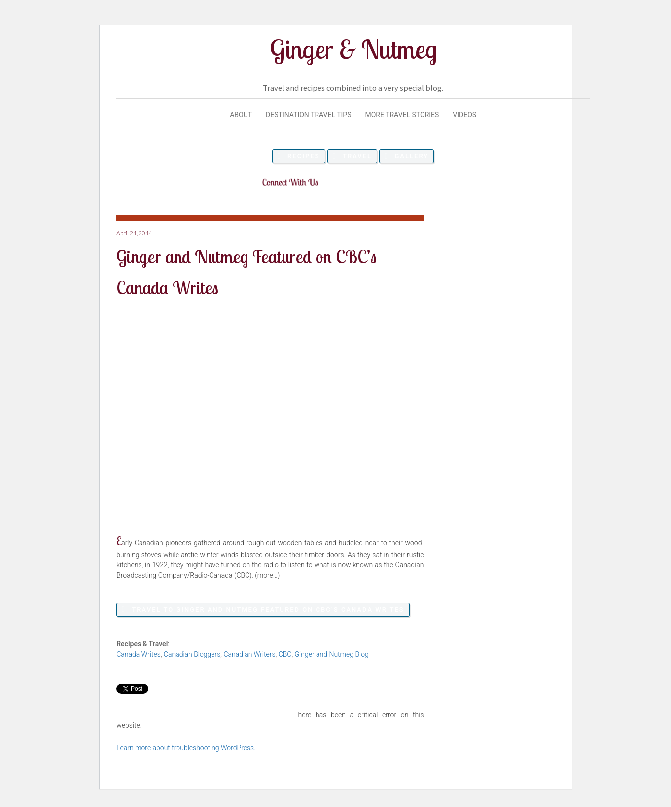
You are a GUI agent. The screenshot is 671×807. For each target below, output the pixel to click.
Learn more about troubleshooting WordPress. (185, 748)
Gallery (411, 156)
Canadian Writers (249, 654)
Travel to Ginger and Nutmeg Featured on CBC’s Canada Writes (268, 609)
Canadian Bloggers (192, 654)
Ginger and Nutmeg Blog (332, 654)
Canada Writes (138, 654)
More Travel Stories (402, 115)
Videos (464, 115)
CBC (285, 654)
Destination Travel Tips (308, 115)
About (241, 115)
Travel (357, 156)
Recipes (303, 156)
